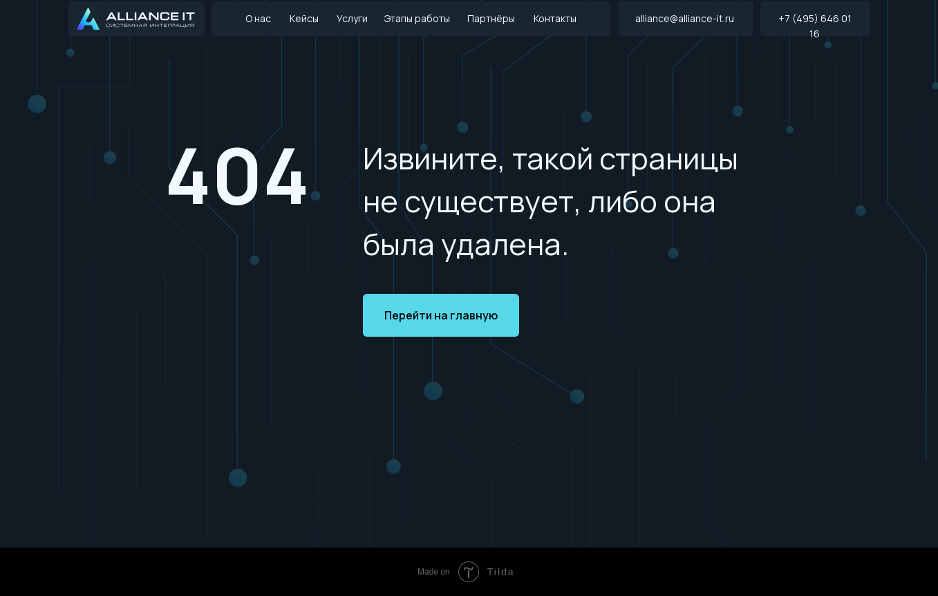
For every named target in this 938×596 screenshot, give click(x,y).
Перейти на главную (441, 315)
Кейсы (304, 18)
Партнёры (491, 18)
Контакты (555, 18)
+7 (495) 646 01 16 (815, 26)
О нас (258, 18)
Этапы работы (417, 18)
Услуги (352, 18)
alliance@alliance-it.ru (684, 18)
